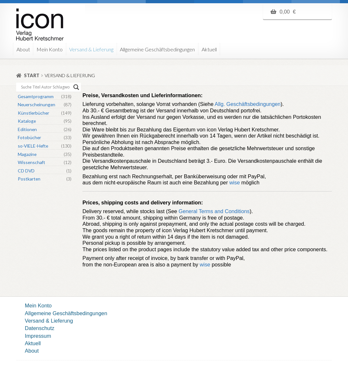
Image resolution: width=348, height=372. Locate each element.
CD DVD (26, 170)
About (23, 49)
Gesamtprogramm (36, 96)
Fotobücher (29, 137)
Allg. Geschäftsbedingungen (247, 104)
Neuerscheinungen (36, 104)
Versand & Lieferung (91, 49)
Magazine (27, 154)
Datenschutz (39, 328)
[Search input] (45, 87)
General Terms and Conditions (214, 211)
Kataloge (27, 121)
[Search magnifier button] (76, 87)
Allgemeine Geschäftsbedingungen (157, 49)
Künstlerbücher (33, 113)
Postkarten (29, 178)
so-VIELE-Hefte (33, 146)
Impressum (38, 336)
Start (31, 75)
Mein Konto (50, 49)
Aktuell (209, 49)
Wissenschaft (31, 162)
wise (234, 182)
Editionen (27, 129)
